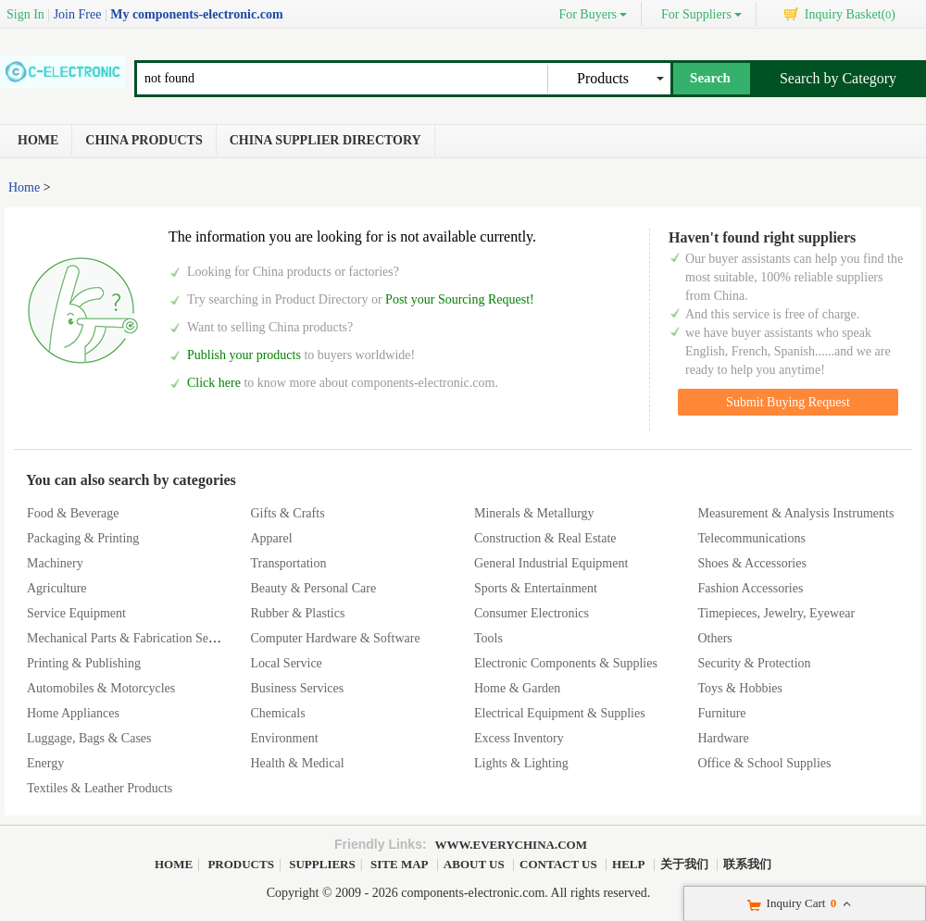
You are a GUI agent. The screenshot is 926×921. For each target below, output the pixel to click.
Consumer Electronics (531, 613)
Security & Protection (753, 663)
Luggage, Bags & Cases (89, 738)
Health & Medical (297, 763)
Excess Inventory (519, 738)
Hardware (722, 738)
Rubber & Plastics (297, 613)
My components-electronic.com (196, 14)
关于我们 (684, 864)
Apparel (271, 538)
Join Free (78, 14)
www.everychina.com (511, 845)
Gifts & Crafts (287, 513)
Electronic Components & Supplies (565, 663)
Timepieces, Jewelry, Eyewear (776, 613)
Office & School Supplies (764, 763)
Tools (488, 638)
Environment (284, 738)
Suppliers (322, 864)
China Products (143, 140)
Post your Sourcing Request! (459, 299)
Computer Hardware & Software (334, 638)
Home (38, 140)
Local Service (285, 663)
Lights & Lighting (521, 763)
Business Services (297, 688)
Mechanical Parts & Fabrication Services (133, 638)
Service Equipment (76, 613)
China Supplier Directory (325, 140)
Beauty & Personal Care (313, 588)
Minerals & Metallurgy (534, 513)
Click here (214, 383)
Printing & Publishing (84, 663)
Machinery (55, 563)
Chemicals (277, 713)
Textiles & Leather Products (99, 788)
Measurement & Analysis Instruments (795, 513)
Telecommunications (751, 538)
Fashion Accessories (750, 588)
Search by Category (838, 78)
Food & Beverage (73, 513)
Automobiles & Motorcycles (101, 688)
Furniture (721, 713)
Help (628, 864)
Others (714, 638)
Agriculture (57, 588)
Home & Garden (517, 688)
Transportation (288, 563)
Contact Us (558, 864)
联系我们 (747, 864)
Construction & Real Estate (545, 538)
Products (240, 864)
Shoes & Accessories (751, 563)
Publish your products (245, 355)
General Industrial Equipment (551, 563)
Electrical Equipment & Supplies (559, 713)
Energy (45, 763)
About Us (474, 864)
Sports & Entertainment (535, 588)
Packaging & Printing (83, 538)
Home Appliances (73, 713)
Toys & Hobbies (739, 688)
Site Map (399, 864)
